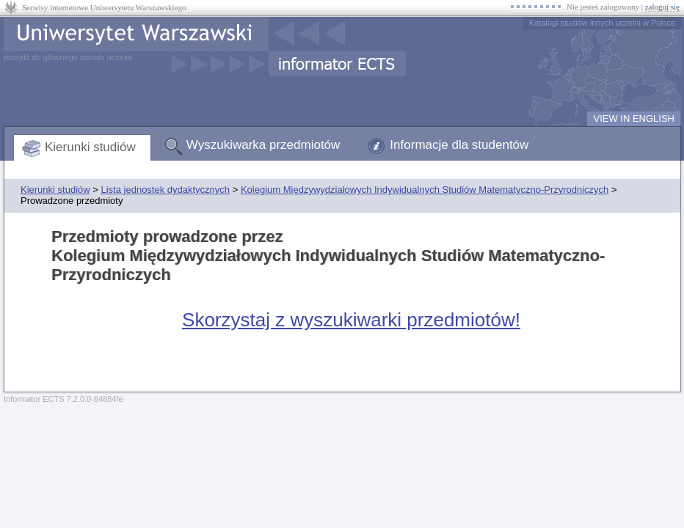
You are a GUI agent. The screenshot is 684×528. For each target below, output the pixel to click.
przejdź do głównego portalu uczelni (68, 57)
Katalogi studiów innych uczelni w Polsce (602, 22)
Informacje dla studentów (459, 145)
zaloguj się (662, 6)
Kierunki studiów (90, 147)
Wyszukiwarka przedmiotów (263, 145)
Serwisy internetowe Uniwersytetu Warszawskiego (104, 7)
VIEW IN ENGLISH (633, 118)
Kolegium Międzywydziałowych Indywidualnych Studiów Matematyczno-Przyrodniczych (424, 189)
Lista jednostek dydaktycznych (165, 189)
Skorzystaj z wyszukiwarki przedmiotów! (351, 320)
